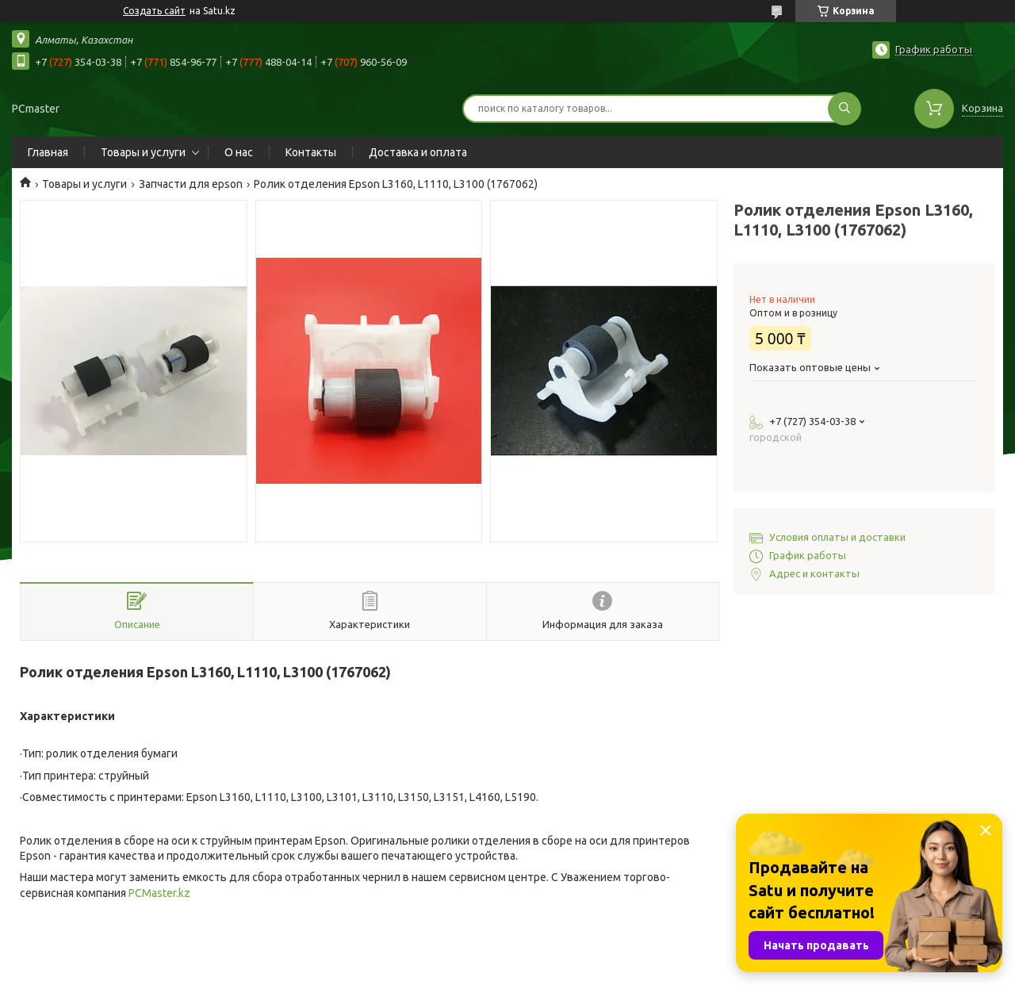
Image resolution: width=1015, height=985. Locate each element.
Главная (48, 152)
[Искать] (844, 108)
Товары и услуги (143, 152)
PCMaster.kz (159, 893)
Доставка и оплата (418, 152)
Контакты (310, 152)
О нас (238, 152)
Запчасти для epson (191, 184)
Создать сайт (154, 11)
